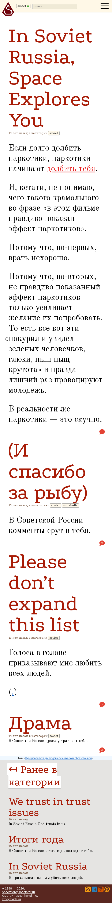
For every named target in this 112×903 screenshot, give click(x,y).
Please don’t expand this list (44, 593)
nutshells (70, 505)
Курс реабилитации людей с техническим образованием (58, 758)
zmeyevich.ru (11, 899)
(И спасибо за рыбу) (47, 471)
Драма (40, 723)
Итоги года (36, 839)
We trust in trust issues (49, 806)
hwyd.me (30, 895)
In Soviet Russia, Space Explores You (50, 78)
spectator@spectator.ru (18, 892)
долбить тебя (71, 169)
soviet (53, 133)
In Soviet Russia (47, 866)
